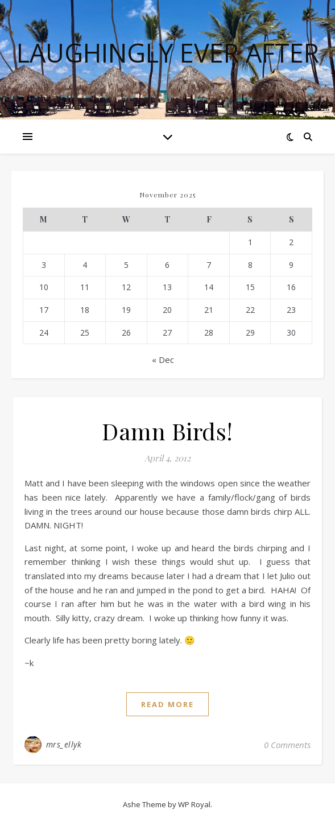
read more (167, 704)
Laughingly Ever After (167, 52)
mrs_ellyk (64, 744)
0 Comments (287, 744)
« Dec (163, 359)
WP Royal (194, 804)
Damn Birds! (167, 431)
